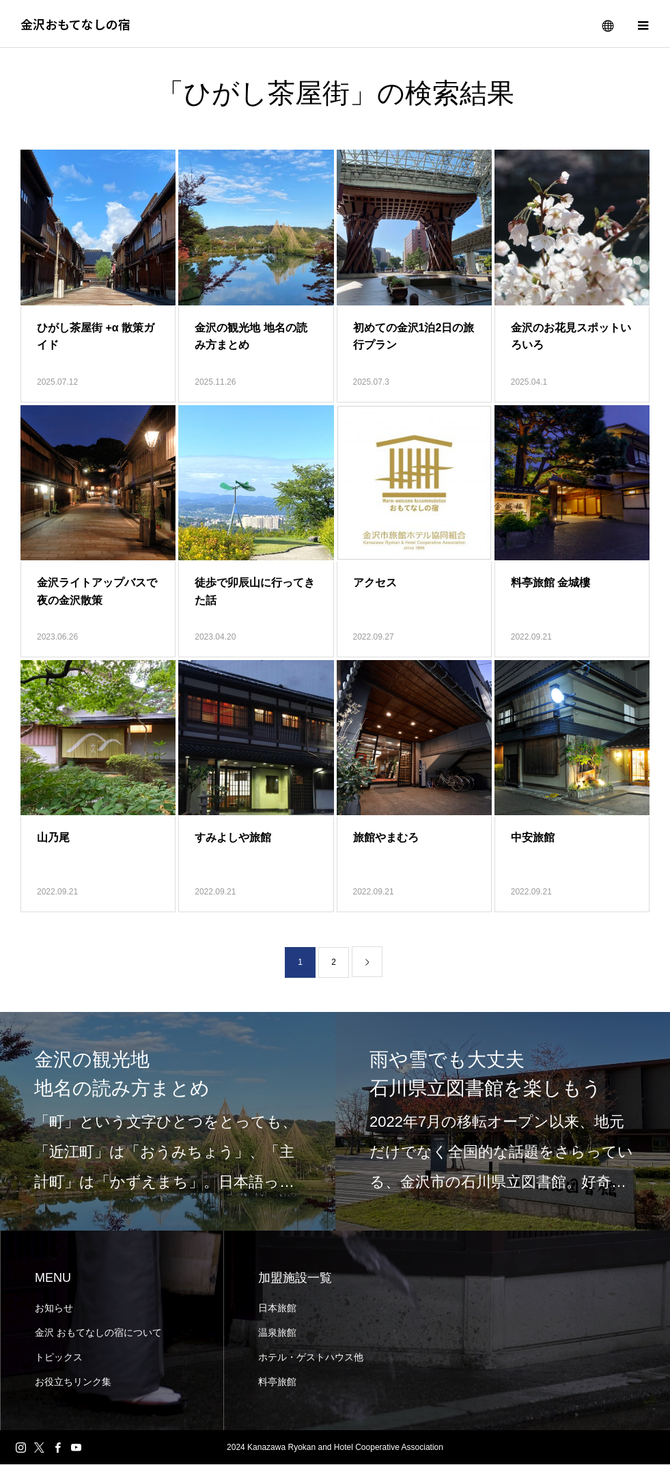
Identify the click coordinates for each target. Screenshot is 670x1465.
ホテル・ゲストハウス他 (310, 1357)
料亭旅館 (277, 1382)
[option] (167, 1122)
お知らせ (54, 1308)
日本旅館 (277, 1308)
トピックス (59, 1357)
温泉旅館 (277, 1333)
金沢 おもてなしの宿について (98, 1333)
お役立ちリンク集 (73, 1382)
